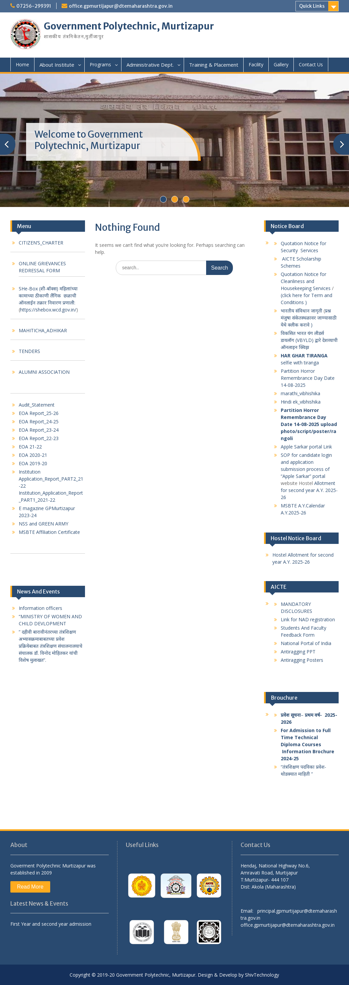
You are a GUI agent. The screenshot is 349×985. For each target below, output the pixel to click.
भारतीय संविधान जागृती (301, 310)
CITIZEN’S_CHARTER (41, 242)
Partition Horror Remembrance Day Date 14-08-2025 (308, 378)
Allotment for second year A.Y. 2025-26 (309, 490)
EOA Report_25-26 (39, 413)
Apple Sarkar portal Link (307, 446)
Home (22, 64)
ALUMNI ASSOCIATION (44, 372)
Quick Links (312, 6)
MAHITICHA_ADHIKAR (43, 330)
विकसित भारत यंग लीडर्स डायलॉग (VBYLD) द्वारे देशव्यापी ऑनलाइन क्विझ (309, 340)
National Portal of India (306, 643)
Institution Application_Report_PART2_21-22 (51, 479)
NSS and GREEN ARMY (43, 523)
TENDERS (29, 351)
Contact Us (311, 64)
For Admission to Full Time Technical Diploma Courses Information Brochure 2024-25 (308, 744)
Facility (256, 64)
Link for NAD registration (308, 619)
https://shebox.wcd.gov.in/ (48, 309)
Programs (100, 64)
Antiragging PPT (298, 651)
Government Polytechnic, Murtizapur (129, 26)
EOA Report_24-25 (39, 421)
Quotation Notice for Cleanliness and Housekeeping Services (306, 281)
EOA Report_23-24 (39, 430)
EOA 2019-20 (33, 463)
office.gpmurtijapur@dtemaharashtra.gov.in (121, 6)
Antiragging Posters (303, 660)
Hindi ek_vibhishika (301, 402)
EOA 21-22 (30, 446)
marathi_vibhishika (300, 393)
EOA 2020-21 (33, 455)
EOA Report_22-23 (39, 438)
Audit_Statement (37, 405)
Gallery (281, 64)
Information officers (40, 608)
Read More (30, 887)
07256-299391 (33, 6)
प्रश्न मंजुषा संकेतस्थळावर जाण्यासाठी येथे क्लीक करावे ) (309, 317)
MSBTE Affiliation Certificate (49, 532)
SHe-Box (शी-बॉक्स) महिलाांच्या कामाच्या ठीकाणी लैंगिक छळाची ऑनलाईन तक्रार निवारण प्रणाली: (48, 295)
